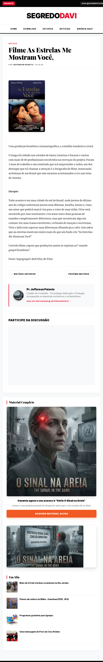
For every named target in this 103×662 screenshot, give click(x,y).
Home (13, 29)
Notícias (65, 29)
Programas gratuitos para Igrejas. (36, 615)
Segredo (51, 15)
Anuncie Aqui (85, 29)
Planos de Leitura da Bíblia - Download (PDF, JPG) (44, 599)
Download (29, 29)
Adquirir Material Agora (51, 513)
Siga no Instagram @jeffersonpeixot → (49, 301)
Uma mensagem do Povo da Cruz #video (39, 631)
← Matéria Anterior (23, 274)
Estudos (48, 29)
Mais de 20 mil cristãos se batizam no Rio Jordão (43, 583)
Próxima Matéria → (80, 274)
